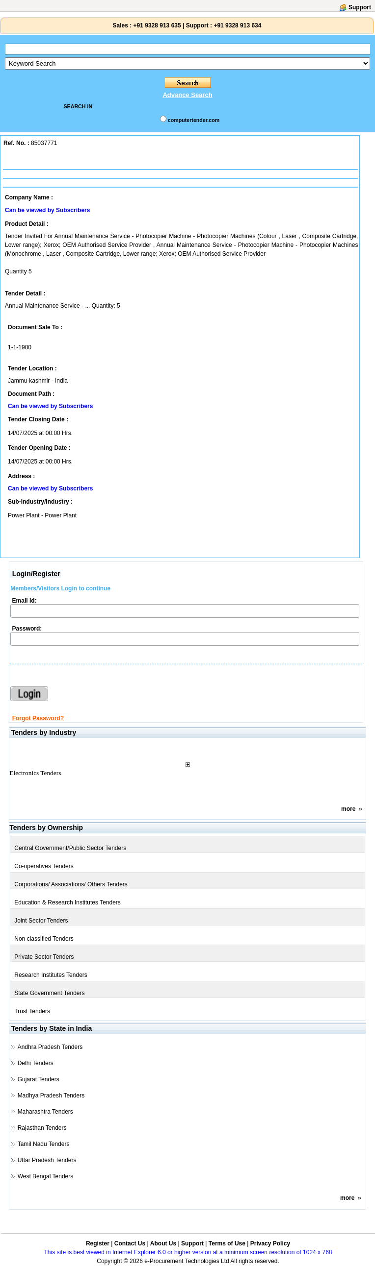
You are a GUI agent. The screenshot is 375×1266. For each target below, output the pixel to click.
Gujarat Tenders (38, 1079)
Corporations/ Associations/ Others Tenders (71, 884)
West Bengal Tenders (46, 1176)
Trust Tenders (32, 1011)
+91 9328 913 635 (156, 25)
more (348, 808)
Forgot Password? (38, 718)
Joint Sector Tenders (41, 920)
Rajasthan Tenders (42, 1127)
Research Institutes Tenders (50, 975)
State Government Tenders (49, 993)
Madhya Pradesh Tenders (51, 1095)
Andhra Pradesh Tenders (50, 1047)
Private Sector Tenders (44, 956)
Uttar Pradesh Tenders (47, 1160)
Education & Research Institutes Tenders (67, 902)
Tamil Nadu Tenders (44, 1144)
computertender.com (193, 120)
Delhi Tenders (36, 1063)
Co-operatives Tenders (44, 866)
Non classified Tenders (44, 938)
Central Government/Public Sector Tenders (70, 848)
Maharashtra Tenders (45, 1111)
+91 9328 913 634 (237, 25)
